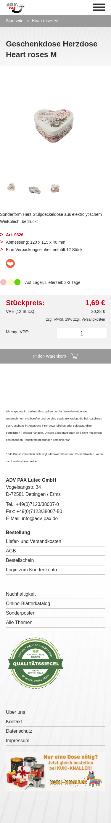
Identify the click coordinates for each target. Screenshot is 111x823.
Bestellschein (20, 560)
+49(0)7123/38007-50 (39, 511)
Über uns (15, 712)
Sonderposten (21, 612)
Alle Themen (19, 622)
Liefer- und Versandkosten (33, 541)
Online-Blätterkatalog (28, 603)
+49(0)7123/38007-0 (37, 504)
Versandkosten (93, 319)
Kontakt (14, 721)
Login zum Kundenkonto (31, 569)
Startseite (14, 20)
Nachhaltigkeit (21, 594)
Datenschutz (19, 731)
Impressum (17, 740)
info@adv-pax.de (40, 518)
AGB (11, 550)
